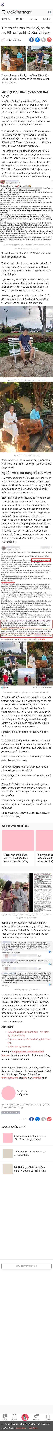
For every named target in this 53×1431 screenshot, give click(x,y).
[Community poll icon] (48, 1417)
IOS (25, 1078)
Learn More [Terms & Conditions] (21, 1428)
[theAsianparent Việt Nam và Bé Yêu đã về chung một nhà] (26, 1138)
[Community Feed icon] (36, 1417)
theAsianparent (9, 1078)
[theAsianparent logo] (19, 12)
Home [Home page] (3, 1105)
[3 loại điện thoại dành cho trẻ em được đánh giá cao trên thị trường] (18, 840)
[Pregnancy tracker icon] (25, 1417)
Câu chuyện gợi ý (13, 1126)
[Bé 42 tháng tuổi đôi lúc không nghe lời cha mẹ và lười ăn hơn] (26, 1169)
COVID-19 (6, 19)
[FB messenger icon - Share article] (37, 39)
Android (36, 1078)
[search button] (50, 12)
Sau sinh (33, 19)
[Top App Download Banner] (26, 4)
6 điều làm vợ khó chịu (19, 1046)
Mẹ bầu (19, 19)
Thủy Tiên (22, 1094)
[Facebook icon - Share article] (31, 39)
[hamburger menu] (3, 12)
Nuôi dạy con (14, 1105)
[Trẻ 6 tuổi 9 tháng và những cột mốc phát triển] (26, 1153)
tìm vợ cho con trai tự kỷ (11, 1112)
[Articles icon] (14, 1417)
